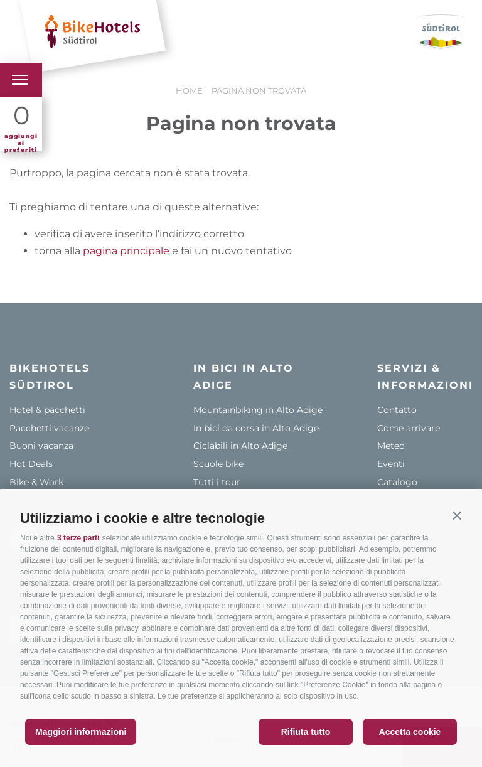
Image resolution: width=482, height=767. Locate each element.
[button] (457, 515)
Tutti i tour (216, 482)
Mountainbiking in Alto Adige (258, 410)
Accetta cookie (410, 732)
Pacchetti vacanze (49, 428)
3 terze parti (78, 538)
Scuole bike (218, 463)
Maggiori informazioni (80, 732)
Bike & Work (36, 482)
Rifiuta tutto (306, 732)
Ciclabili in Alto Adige (240, 445)
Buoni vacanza (41, 445)
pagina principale (126, 251)
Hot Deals (31, 463)
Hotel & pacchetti (47, 410)
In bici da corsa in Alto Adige (256, 428)
